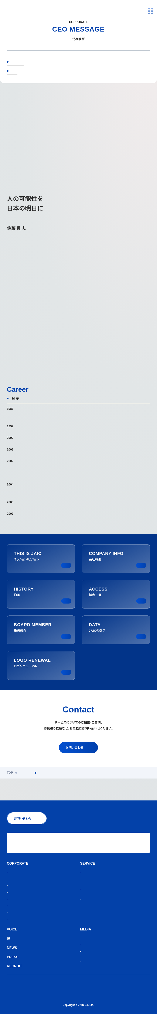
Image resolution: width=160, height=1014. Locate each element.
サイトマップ (16, 997)
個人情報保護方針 (19, 984)
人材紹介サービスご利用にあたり (29, 991)
